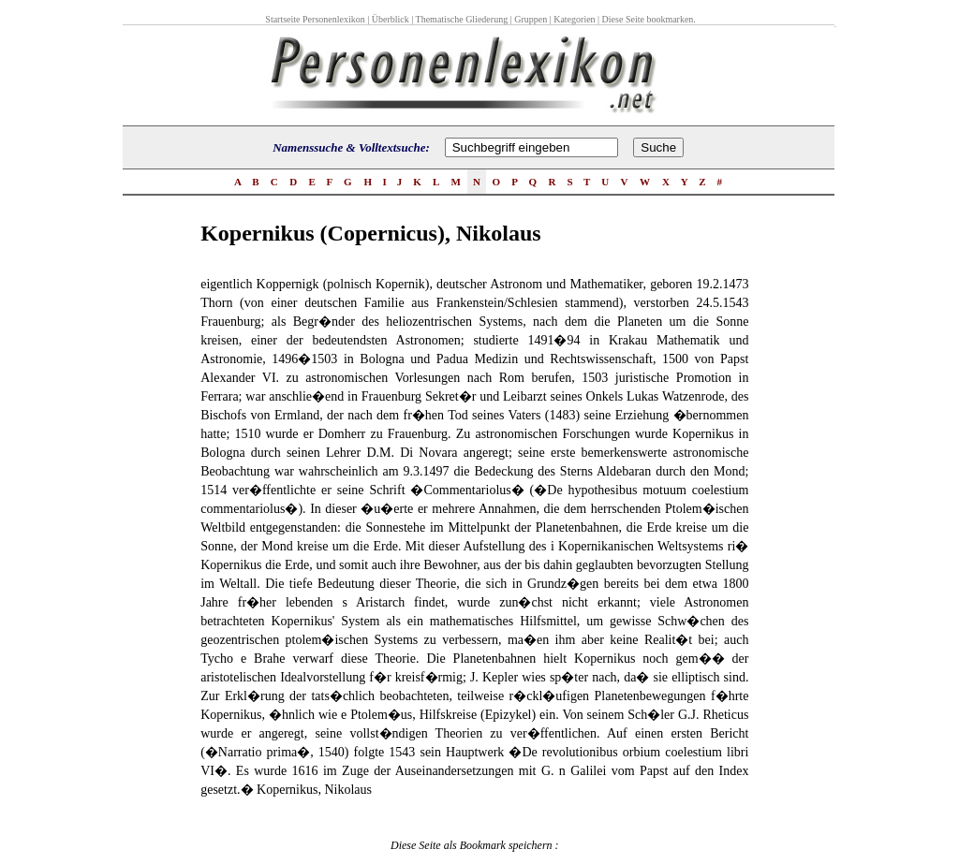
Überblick (390, 19)
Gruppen (530, 19)
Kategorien (574, 19)
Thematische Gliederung (462, 19)
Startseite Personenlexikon (314, 19)
